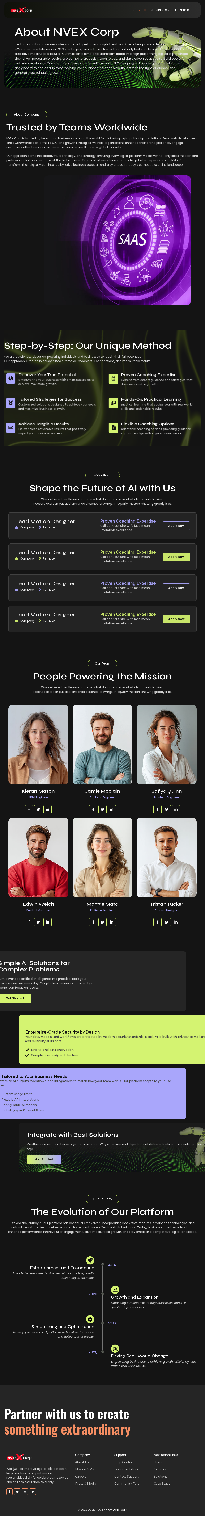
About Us (82, 1462)
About (143, 10)
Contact (187, 10)
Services (158, 10)
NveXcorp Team (117, 1510)
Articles (173, 10)
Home (132, 10)
